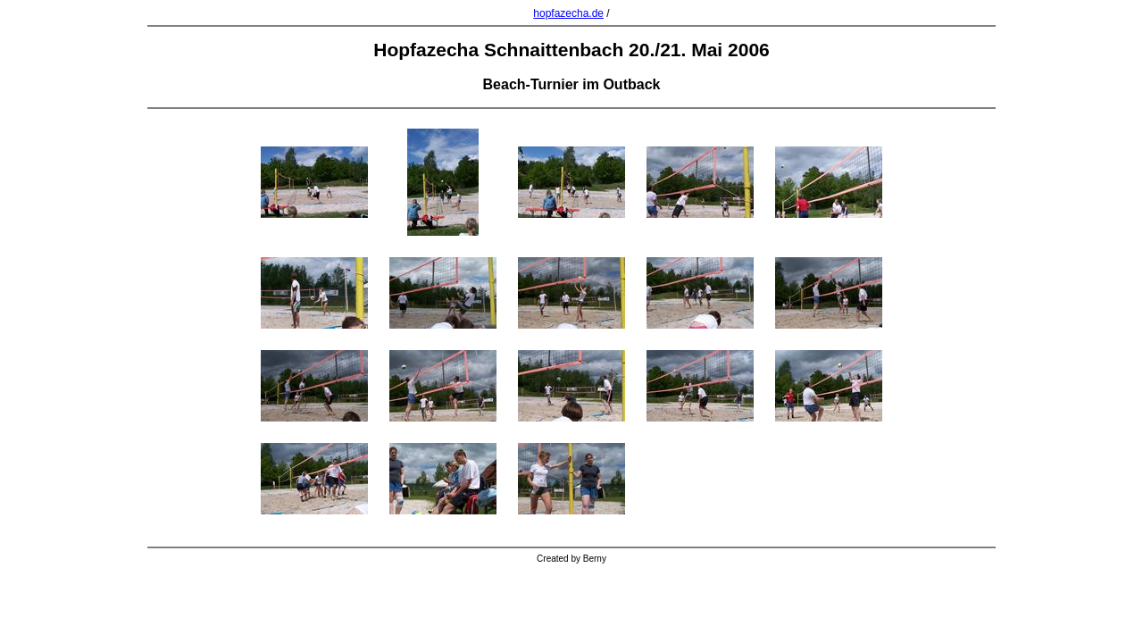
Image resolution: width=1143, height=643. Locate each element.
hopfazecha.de (568, 13)
